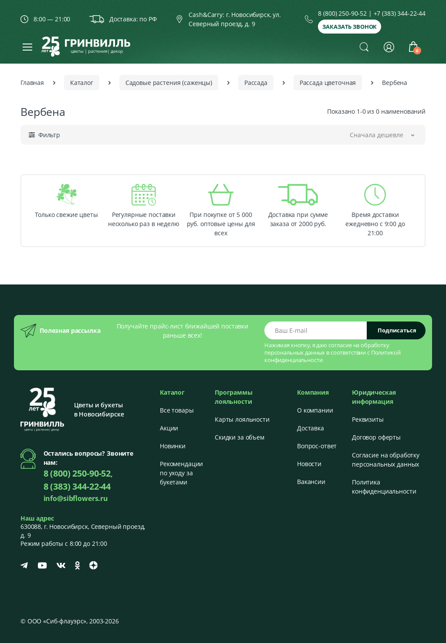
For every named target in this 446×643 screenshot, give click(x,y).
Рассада (255, 82)
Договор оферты (376, 437)
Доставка (310, 428)
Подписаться (397, 330)
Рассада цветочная (328, 82)
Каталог (81, 82)
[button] (364, 46)
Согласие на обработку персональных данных (385, 459)
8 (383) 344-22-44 (77, 486)
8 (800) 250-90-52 (342, 13)
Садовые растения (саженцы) (168, 82)
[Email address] (315, 330)
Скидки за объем (239, 437)
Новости (309, 464)
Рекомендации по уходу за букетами (181, 473)
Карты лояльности (242, 419)
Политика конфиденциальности (384, 486)
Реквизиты (368, 419)
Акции (169, 428)
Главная (32, 82)
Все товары (177, 410)
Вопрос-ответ (317, 446)
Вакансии (311, 481)
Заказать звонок (349, 26)
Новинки (173, 446)
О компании (315, 410)
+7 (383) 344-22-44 (400, 13)
